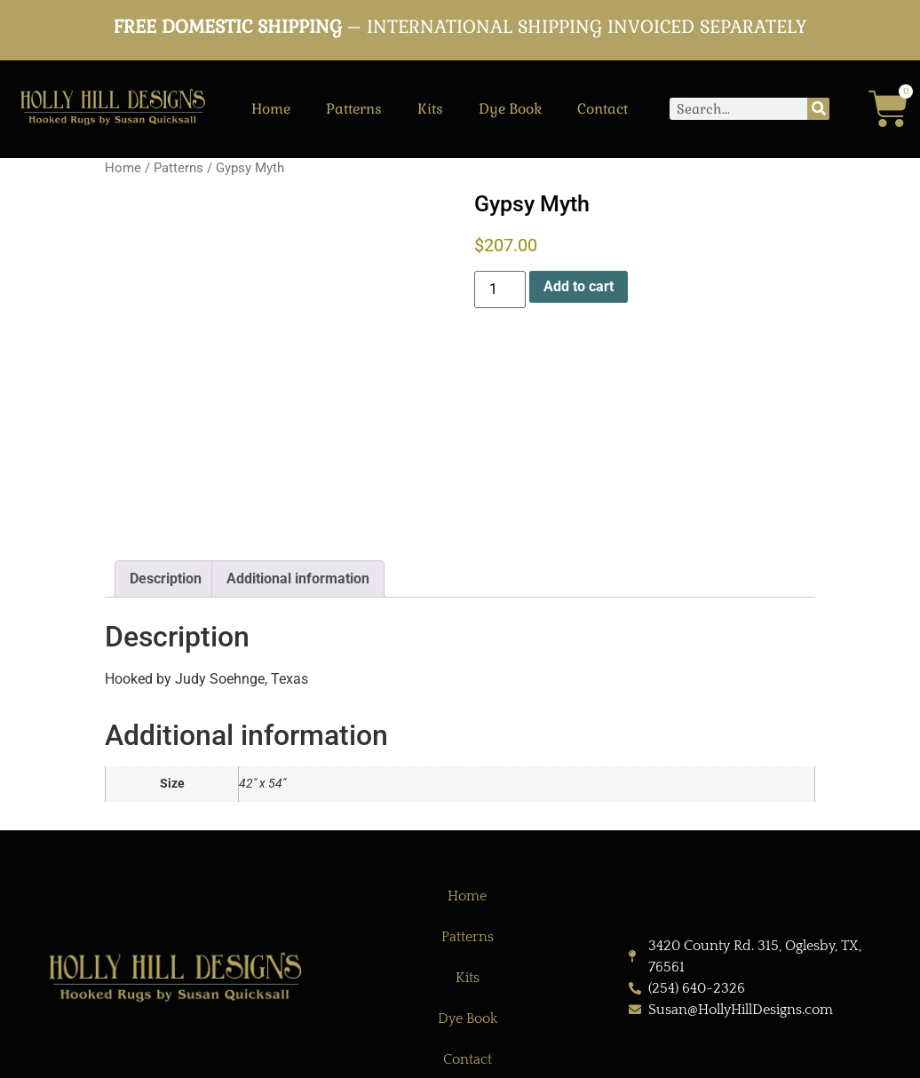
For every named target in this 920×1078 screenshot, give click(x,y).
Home (270, 108)
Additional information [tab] (297, 578)
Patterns (354, 108)
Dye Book (510, 108)
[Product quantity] (500, 289)
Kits (430, 108)
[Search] (818, 109)
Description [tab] (166, 578)
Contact (602, 108)
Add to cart (578, 286)
